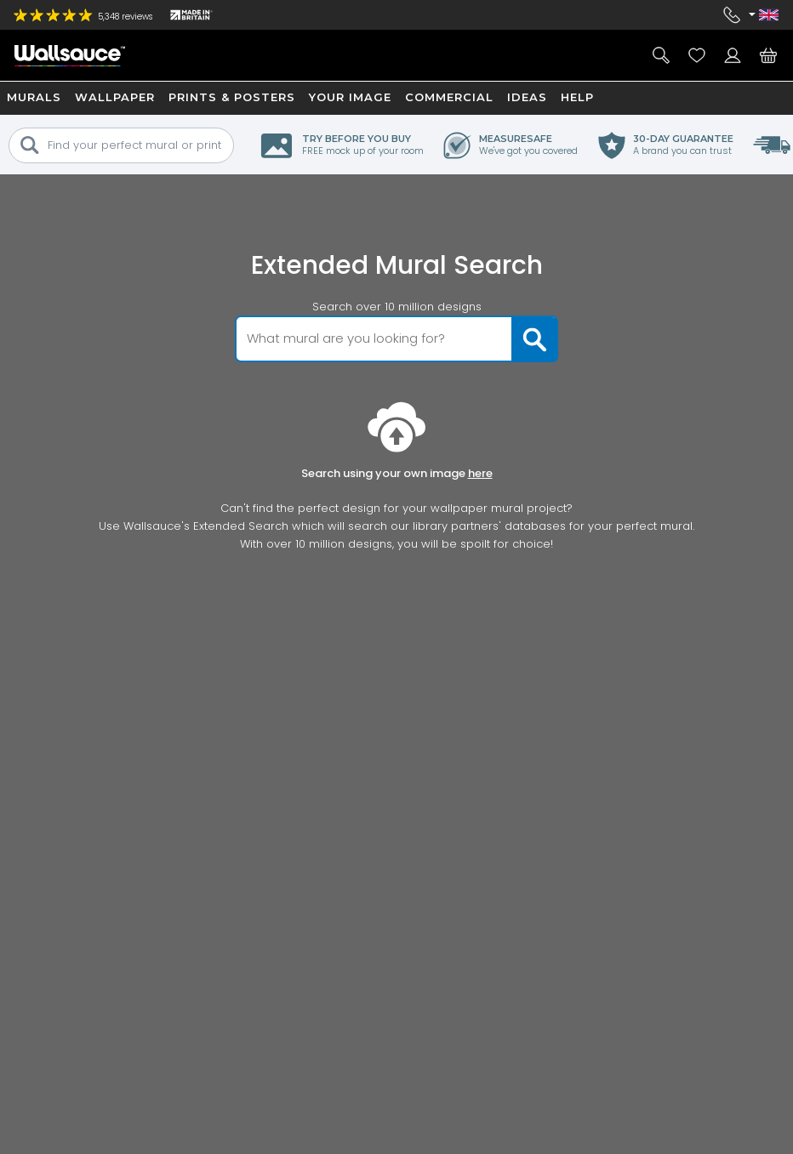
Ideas (527, 97)
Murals (34, 97)
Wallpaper (115, 97)
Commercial (449, 97)
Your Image (350, 97)
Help (577, 97)
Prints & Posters (231, 97)
